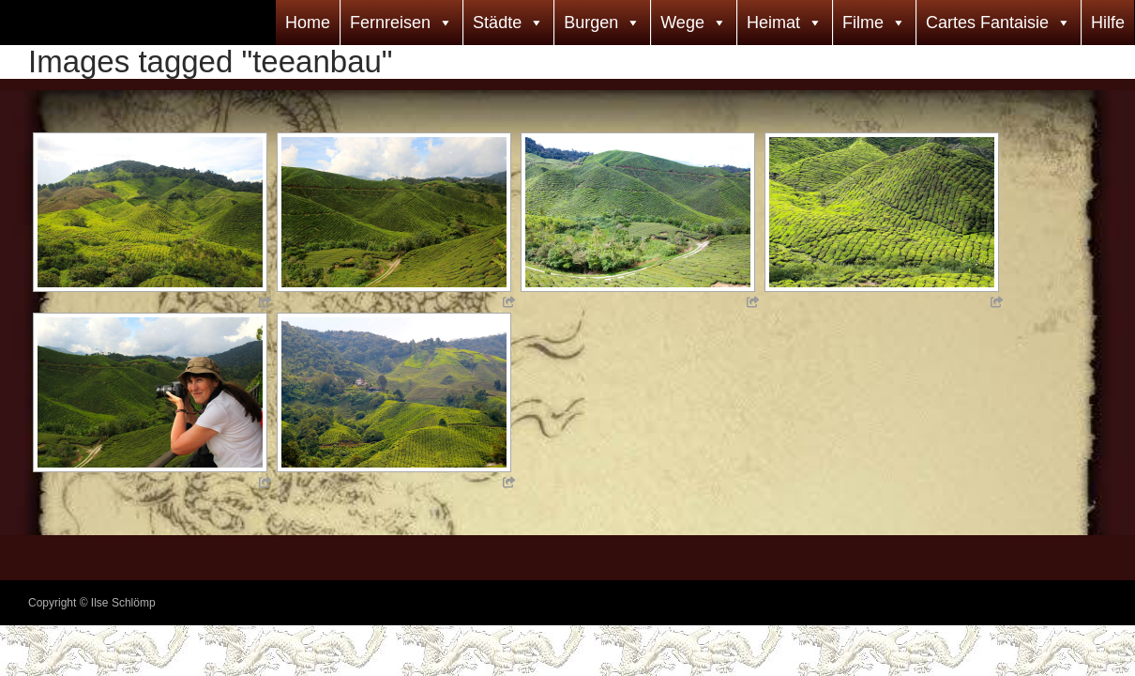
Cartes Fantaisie (987, 22)
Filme (863, 22)
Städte (497, 22)
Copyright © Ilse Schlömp (92, 602)
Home (307, 22)
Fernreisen (390, 22)
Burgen (591, 22)
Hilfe (1108, 22)
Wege (682, 22)
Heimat (773, 22)
